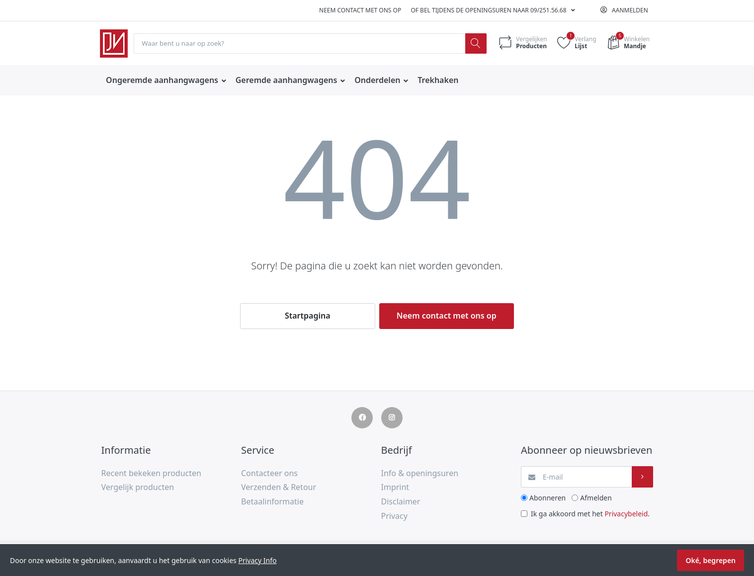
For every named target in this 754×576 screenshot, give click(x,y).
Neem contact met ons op (360, 10)
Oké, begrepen (710, 560)
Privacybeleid (626, 513)
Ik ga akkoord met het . (590, 513)
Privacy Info (257, 560)
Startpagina (308, 316)
